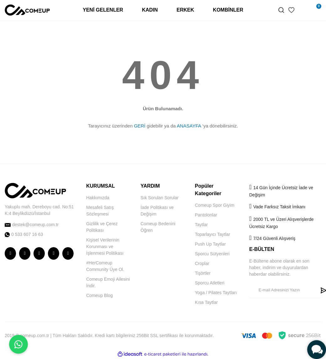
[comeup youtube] (53, 253)
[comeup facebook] (24, 253)
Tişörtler (202, 273)
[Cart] (315, 10)
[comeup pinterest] (68, 253)
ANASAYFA (189, 125)
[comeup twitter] (39, 253)
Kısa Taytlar (206, 302)
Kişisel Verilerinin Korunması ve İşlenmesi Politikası (104, 246)
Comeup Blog (99, 295)
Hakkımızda (97, 197)
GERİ (140, 125)
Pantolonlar (206, 214)
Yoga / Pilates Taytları (216, 292)
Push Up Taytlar (210, 244)
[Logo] (27, 9)
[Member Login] (302, 10)
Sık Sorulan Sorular (160, 197)
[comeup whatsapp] (41, 234)
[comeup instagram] (10, 253)
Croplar (202, 263)
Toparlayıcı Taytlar (212, 234)
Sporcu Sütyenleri (212, 253)
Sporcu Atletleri (209, 282)
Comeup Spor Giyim (214, 205)
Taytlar (201, 224)
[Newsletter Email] (283, 290)
